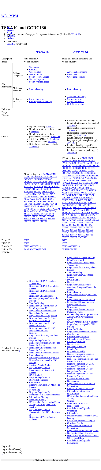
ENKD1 (75, 175)
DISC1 (57, 184)
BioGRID (11, 44)
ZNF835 (65, 237)
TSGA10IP (85, 212)
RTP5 (46, 206)
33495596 (71, 130)
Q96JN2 (73, 249)
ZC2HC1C (91, 217)
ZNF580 (65, 230)
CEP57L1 (35, 184)
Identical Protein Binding (40, 365)
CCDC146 (85, 165)
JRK (44, 191)
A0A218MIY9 (30, 249)
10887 (64, 243)
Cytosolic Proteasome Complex (81, 420)
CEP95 (91, 170)
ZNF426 (27, 218)
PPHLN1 (38, 201)
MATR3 (43, 196)
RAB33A (66, 202)
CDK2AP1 (66, 170)
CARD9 (89, 163)
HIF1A (49, 189)
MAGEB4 (81, 188)
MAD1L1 (35, 196)
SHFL (89, 205)
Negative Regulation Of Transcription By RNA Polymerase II (44, 412)
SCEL (52, 206)
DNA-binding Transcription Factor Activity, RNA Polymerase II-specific (44, 404)
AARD (46, 174)
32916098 (71, 125)
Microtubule (72, 413)
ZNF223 (95, 220)
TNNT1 (89, 210)
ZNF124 (44, 214)
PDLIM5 (66, 195)
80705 (26, 240)
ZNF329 (89, 222)
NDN (93, 190)
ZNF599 (35, 221)
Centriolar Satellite (75, 423)
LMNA (52, 194)
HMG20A (86, 180)
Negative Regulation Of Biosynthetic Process (39, 378)
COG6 (43, 184)
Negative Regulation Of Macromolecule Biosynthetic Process (42, 370)
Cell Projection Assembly (40, 101)
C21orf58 (81, 163)
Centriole (33, 69)
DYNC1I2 (66, 175)
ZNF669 (73, 232)
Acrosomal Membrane (77, 72)
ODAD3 (91, 193)
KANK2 (50, 191)
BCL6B (34, 176)
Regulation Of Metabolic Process (44, 353)
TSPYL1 (95, 212)
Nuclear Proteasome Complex (80, 354)
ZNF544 (51, 218)
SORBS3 (28, 209)
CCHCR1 (28, 181)
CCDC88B (47, 179)
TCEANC (73, 210)
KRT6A (37, 194)
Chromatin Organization (78, 336)
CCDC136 (80, 52)
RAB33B (74, 202)
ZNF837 (73, 237)
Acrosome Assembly (76, 96)
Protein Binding (36, 89)
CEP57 (27, 184)
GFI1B (94, 178)
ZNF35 (65, 225)
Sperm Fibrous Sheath (39, 77)
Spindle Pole (72, 349)
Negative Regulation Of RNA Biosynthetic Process (42, 329)
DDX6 (80, 173)
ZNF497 (73, 227)
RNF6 (40, 206)
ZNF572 (89, 227)
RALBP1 (83, 202)
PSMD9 (87, 200)
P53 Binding (34, 390)
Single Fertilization (75, 101)
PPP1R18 (28, 204)
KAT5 (77, 185)
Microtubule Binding (38, 397)
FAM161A (28, 186)
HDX (43, 189)
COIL (64, 173)
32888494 (35, 131)
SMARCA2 (67, 207)
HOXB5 (74, 183)
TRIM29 (36, 211)
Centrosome (34, 382)
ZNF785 (89, 235)
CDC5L (91, 168)
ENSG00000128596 (71, 246)
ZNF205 (27, 216)
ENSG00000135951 (33, 246)
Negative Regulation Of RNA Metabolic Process (42, 324)
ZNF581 (73, 230)
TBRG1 (92, 207)
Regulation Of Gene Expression (43, 315)
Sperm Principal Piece (39, 82)
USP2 (90, 215)
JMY (96, 183)
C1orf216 (72, 163)
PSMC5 (79, 200)
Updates (10, 38)
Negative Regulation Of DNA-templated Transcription (42, 319)
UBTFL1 (83, 215)
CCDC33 (38, 179)
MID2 (26, 199)
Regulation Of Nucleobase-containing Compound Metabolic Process (43, 298)
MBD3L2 (66, 190)
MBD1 (89, 188)
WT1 (95, 215)
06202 (26, 243)
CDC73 (36, 181)
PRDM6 (45, 204)
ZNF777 (81, 235)
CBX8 (48, 176)
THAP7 (81, 210)
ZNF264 (81, 222)
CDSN (51, 181)
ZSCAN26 (82, 237)
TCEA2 (41, 209)
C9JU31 (65, 249)
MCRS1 (74, 190)
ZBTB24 (44, 211)
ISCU (81, 183)
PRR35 (65, 200)
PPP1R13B (48, 201)
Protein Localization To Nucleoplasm (77, 404)
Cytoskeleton (35, 72)
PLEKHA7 (29, 201)
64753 (64, 240)
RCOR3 (34, 206)
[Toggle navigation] (2, 24)
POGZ (91, 195)
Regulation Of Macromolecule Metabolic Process (42, 349)
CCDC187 (66, 168)
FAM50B (76, 178)
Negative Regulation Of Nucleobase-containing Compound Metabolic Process (44, 342)
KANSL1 (70, 185)
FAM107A (84, 175)
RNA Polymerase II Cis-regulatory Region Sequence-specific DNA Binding (44, 360)
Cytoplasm (34, 67)
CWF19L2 (72, 173)
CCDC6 (75, 168)
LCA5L (65, 188)
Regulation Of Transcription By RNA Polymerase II (43, 307)
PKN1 (51, 199)
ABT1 (84, 158)
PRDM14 (37, 204)
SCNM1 (73, 205)
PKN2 (85, 195)
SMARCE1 (78, 207)
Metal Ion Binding (37, 399)
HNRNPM (28, 191)
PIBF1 (45, 199)
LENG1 (72, 188)
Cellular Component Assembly (80, 388)
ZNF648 (65, 232)
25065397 (71, 143)
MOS (81, 190)
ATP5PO (66, 160)
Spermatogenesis (36, 99)
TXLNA (65, 215)
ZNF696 (65, 235)
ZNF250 (73, 222)
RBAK (27, 206)
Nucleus (32, 333)
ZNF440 (88, 225)
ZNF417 (50, 216)
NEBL (64, 193)
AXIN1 (52, 174)
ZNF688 (89, 232)
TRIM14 (28, 211)
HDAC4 (36, 189)
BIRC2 (41, 176)
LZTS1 (27, 196)
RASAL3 (92, 202)
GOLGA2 (28, 189)
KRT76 (45, 194)
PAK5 (38, 199)
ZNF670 (43, 221)
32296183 (75, 34)
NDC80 (87, 190)
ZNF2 (51, 214)
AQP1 (90, 158)
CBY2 (54, 176)
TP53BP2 (55, 209)
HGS (79, 180)
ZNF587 (27, 221)
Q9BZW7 (41, 249)
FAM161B (38, 186)
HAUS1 (65, 180)
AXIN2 (27, 176)
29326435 (54, 139)
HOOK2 (37, 191)
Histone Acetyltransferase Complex (83, 435)
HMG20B (66, 183)
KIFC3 (91, 185)
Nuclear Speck (73, 344)
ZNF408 (72, 225)
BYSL (64, 163)
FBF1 (46, 186)
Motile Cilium (35, 74)
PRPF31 (53, 204)
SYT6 (35, 209)
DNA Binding (35, 375)
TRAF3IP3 (67, 212)
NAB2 (33, 199)
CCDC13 (76, 165)
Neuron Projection (37, 79)
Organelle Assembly (76, 351)
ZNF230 (65, 222)
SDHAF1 (82, 205)
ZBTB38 (28, 214)
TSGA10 (42, 52)
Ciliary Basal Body (75, 438)
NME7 (77, 193)
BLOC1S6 (90, 160)
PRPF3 (82, 197)
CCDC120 (66, 165)
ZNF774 (73, 235)
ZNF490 (43, 218)
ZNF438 (35, 218)
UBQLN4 (74, 215)
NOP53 (84, 193)
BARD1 (81, 160)
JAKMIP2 (89, 183)
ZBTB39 (36, 214)
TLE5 (48, 209)
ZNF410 (42, 216)
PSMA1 (72, 200)
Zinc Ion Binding (36, 303)
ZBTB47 (82, 217)
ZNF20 (88, 220)
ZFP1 (64, 220)
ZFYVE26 (72, 220)
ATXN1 (73, 160)
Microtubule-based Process (79, 339)
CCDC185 (94, 165)
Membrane (72, 74)
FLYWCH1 (85, 178)
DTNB (93, 173)
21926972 (50, 126)
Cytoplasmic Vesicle (76, 77)
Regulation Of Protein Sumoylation (83, 430)
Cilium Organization (76, 341)
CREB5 (49, 184)
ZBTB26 (53, 211)
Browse (10, 31)
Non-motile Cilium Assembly (80, 433)
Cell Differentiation (75, 104)
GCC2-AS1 (54, 186)
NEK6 (71, 193)
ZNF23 (35, 216)
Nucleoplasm (73, 381)
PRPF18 (74, 197)
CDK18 (43, 181)
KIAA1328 (29, 194)
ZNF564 (81, 227)
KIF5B (84, 185)
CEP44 (57, 181)
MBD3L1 (52, 196)
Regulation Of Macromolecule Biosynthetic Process (42, 311)
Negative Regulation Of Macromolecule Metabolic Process (44, 393)
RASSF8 (66, 205)
